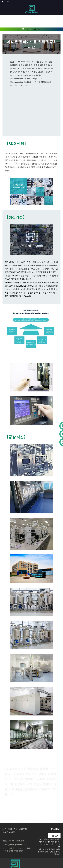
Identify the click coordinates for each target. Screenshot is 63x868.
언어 (15, 829)
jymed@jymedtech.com (17, 844)
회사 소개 (36, 29)
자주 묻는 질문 (8, 832)
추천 (10, 829)
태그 (4, 829)
